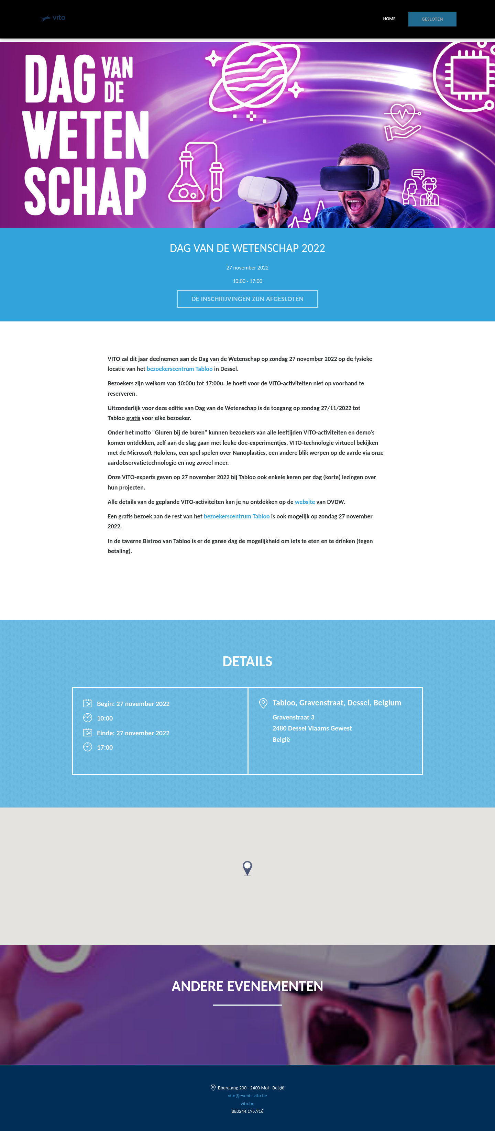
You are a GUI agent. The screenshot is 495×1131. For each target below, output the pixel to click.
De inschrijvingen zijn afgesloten (247, 299)
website (305, 502)
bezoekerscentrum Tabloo (180, 369)
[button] (247, 869)
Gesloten (435, 21)
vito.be (247, 1104)
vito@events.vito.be (247, 1096)
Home (394, 20)
